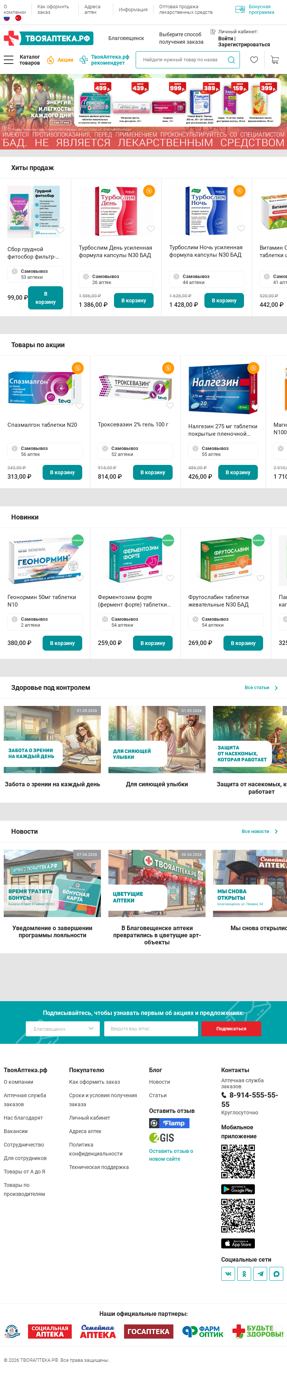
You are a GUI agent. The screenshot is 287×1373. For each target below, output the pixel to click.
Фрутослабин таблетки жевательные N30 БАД (218, 601)
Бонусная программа (254, 9)
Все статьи (261, 687)
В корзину (46, 298)
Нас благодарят (23, 1118)
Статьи (158, 1095)
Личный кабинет (89, 1118)
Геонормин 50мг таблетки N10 (41, 601)
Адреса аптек (92, 9)
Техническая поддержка (99, 1167)
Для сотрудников (25, 1158)
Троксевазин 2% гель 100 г (133, 424)
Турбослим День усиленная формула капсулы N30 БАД (115, 251)
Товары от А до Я (24, 1172)
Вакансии (16, 1131)
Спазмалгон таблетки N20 (42, 425)
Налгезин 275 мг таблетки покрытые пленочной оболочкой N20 (222, 430)
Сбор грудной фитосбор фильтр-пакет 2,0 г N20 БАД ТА (33, 253)
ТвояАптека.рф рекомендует (104, 60)
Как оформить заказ (53, 9)
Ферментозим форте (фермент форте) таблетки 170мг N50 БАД (132, 601)
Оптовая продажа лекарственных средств (186, 9)
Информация (133, 9)
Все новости (260, 831)
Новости (159, 1082)
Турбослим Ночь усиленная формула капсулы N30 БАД (206, 251)
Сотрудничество (24, 1145)
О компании (15, 9)
